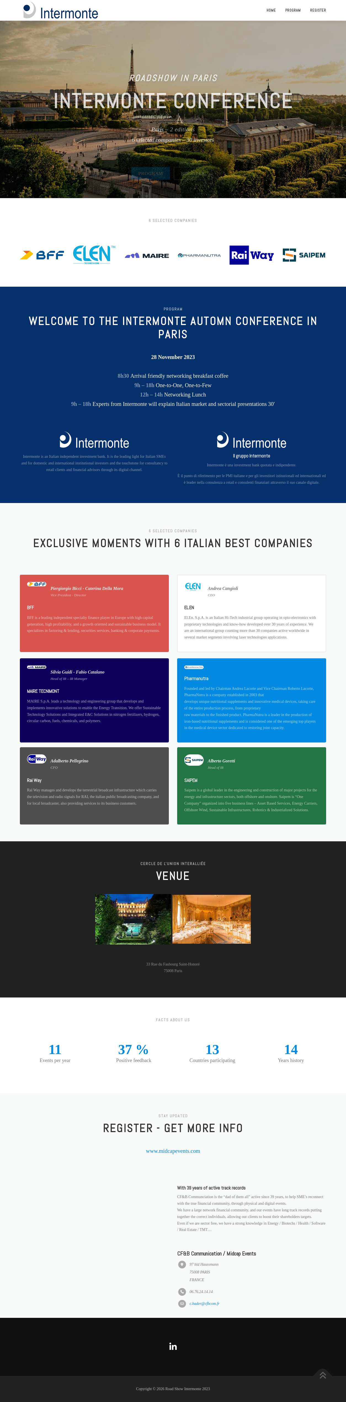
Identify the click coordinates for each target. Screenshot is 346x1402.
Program (293, 10)
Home (271, 10)
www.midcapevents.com (173, 1151)
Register (318, 10)
